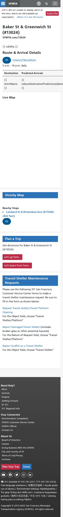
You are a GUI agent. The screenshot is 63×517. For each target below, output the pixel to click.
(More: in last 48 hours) (30, 17)
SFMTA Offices (9, 426)
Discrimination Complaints (15, 418)
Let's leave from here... (17, 265)
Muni (4, 389)
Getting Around (10, 400)
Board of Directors (11, 440)
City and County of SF (13, 451)
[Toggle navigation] (55, 3)
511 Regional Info (11, 408)
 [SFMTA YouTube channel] (3, 474)
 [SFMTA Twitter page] (16, 474)
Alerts (5, 10)
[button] (39, 3)
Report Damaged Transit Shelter (21, 327)
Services (6, 393)
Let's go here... (12, 257)
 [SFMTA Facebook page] (10, 474)
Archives (6, 459)
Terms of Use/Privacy (12, 455)
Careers (5, 443)
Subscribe (52, 13)
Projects (5, 397)
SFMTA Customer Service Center (18, 422)
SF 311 (5, 404)
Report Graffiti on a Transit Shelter (23, 345)
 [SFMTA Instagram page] (23, 474)
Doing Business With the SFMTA (18, 447)
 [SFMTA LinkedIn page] (30, 474)
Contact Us (7, 430)
